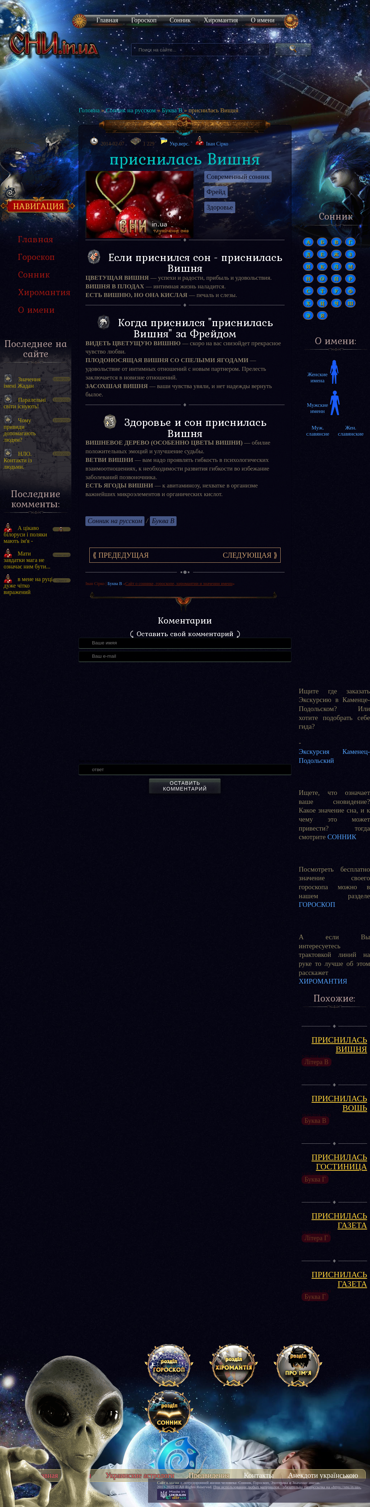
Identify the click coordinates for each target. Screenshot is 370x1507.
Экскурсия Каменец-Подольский (334, 756)
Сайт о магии (168, 1482)
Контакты (259, 1475)
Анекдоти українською (323, 1475)
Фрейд (216, 191)
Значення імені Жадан (22, 382)
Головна (89, 110)
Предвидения (209, 1475)
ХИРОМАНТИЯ (323, 981)
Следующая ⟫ (250, 555)
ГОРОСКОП (317, 904)
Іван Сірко (217, 144)
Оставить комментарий (185, 786)
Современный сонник (237, 176)
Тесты (81, 1475)
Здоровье (219, 207)
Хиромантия (221, 20)
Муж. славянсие (317, 431)
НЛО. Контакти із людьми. (18, 460)
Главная (107, 20)
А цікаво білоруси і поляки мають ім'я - (25, 534)
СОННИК (341, 837)
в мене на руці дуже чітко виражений (28, 585)
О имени (263, 20)
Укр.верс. (175, 142)
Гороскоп (144, 20)
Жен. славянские (351, 431)
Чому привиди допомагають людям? (20, 430)
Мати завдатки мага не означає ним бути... (27, 560)
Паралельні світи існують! (25, 403)
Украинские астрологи (140, 1475)
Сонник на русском (131, 110)
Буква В (172, 110)
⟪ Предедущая (121, 555)
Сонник (180, 20)
